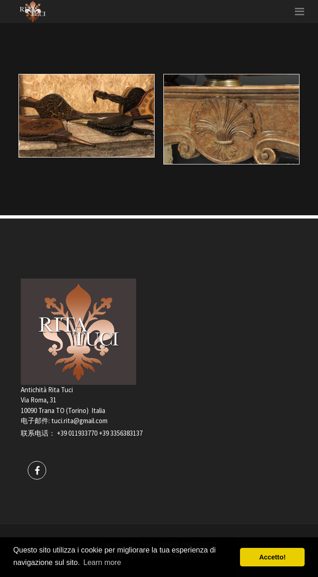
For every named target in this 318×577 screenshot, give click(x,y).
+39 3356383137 (121, 433)
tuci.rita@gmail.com (79, 420)
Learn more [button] (102, 562)
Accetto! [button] (272, 557)
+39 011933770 (77, 433)
